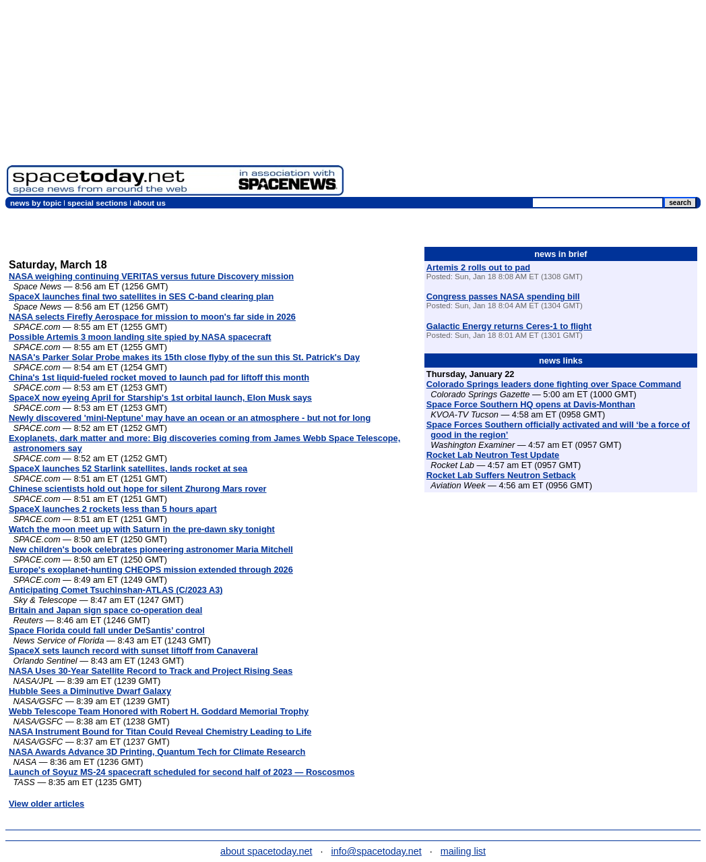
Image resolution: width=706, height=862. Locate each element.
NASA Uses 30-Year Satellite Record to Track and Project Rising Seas (150, 671)
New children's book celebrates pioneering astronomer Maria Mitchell (151, 549)
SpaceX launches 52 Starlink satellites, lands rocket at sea (128, 468)
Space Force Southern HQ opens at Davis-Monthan (530, 404)
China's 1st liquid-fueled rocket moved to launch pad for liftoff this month (159, 377)
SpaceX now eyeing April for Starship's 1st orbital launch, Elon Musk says (160, 398)
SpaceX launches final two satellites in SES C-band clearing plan (141, 296)
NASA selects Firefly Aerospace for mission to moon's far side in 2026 (152, 317)
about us (149, 203)
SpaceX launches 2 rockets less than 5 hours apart (113, 509)
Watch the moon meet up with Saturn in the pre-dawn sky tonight (142, 529)
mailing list (463, 851)
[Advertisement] (525, 101)
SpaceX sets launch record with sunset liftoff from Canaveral (133, 650)
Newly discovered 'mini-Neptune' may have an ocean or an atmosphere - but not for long (190, 418)
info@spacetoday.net (376, 851)
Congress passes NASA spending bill (503, 296)
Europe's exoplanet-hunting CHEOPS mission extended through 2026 (151, 570)
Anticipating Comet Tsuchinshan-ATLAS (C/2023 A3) (116, 590)
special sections (97, 203)
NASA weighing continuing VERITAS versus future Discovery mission (151, 276)
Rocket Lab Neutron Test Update (492, 455)
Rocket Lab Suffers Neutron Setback (501, 475)
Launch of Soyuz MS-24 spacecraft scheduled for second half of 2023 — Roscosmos (181, 772)
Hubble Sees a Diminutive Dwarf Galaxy (90, 691)
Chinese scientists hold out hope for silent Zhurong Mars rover (138, 489)
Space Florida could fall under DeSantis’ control (107, 630)
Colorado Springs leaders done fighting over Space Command (553, 384)
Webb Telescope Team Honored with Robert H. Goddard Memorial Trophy (159, 711)
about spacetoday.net (266, 851)
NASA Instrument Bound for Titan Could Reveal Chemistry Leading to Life (160, 731)
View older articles (46, 804)
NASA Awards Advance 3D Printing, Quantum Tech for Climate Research (157, 752)
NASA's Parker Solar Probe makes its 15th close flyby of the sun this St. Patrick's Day (184, 357)
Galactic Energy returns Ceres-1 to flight (508, 326)
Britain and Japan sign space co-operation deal (105, 610)
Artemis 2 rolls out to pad (478, 267)
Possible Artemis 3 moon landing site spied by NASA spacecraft (140, 337)
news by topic (35, 203)
